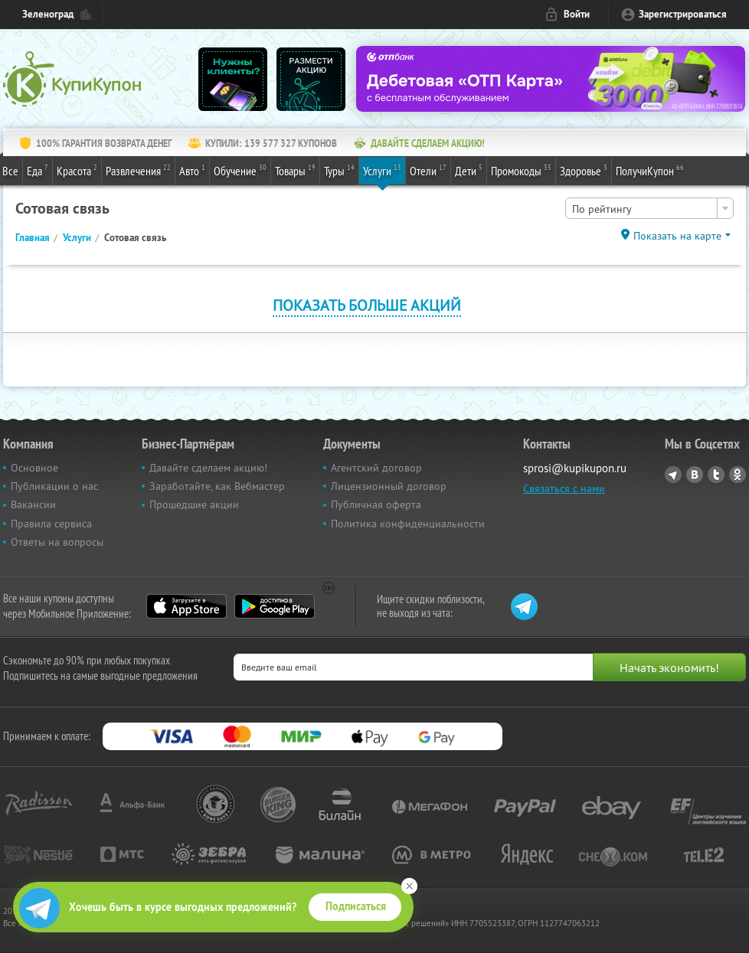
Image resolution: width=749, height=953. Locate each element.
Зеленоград (48, 14)
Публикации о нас (54, 486)
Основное (34, 468)
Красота (77, 170)
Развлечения (138, 170)
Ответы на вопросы (57, 542)
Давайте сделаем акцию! (208, 468)
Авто (192, 170)
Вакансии (33, 504)
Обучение (240, 170)
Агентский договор (376, 468)
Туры (339, 170)
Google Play (274, 606)
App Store (186, 606)
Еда (37, 170)
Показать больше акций (367, 305)
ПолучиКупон (650, 170)
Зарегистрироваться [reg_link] (683, 14)
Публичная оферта (376, 504)
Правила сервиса (51, 523)
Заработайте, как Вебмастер (217, 486)
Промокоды (521, 170)
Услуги (382, 170)
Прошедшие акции (194, 504)
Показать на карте (677, 236)
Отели (428, 170)
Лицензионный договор (388, 486)
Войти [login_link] (577, 14)
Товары (295, 170)
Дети (468, 170)
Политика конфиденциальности (408, 523)
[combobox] (649, 208)
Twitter (716, 474)
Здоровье (583, 170)
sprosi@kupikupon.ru (574, 468)
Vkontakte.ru (694, 474)
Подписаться (355, 906)
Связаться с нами (564, 488)
